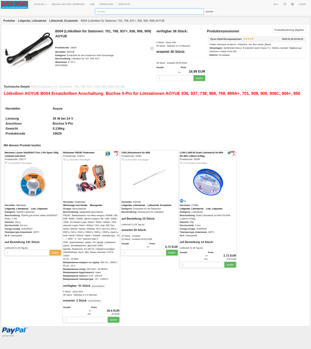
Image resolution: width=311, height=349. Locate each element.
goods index (8, 335)
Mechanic (21, 205)
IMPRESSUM (106, 4)
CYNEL (195, 205)
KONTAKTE (124, 4)
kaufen (199, 78)
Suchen (210, 11)
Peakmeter (80, 202)
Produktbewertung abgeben (289, 30)
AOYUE (71, 52)
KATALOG (40, 4)
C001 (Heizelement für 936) (135, 152)
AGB (92, 4)
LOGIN (302, 4)
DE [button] (275, 4)
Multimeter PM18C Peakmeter (79, 152)
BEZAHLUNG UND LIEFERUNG (68, 4)
